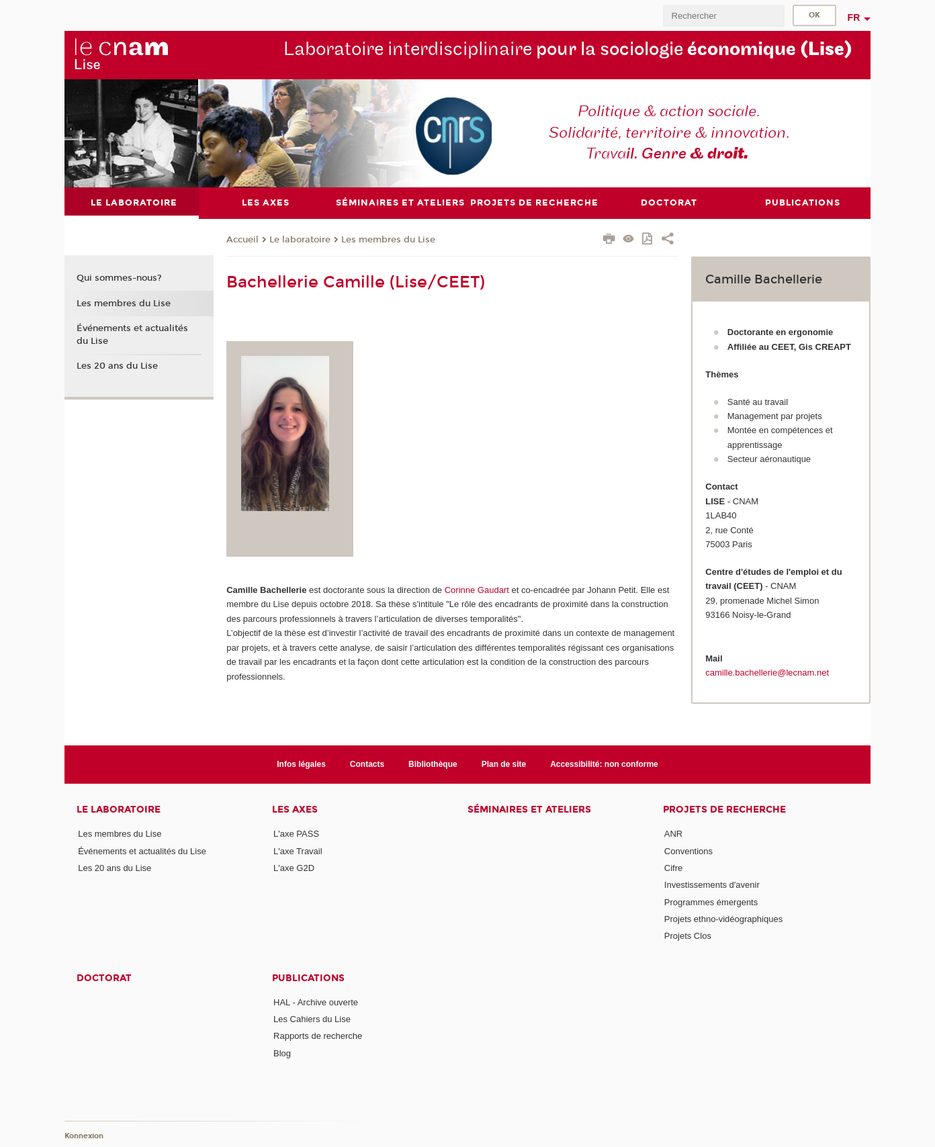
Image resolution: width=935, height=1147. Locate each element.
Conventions (688, 850)
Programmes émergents (711, 902)
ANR (673, 834)
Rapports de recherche (317, 1036)
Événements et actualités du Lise (132, 334)
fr (854, 17)
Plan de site (504, 764)
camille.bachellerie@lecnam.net (767, 673)
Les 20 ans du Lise (117, 366)
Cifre (673, 868)
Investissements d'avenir (712, 885)
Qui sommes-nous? (119, 278)
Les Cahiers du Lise (312, 1018)
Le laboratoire (299, 239)
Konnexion (83, 1135)
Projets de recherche (724, 809)
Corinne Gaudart (477, 590)
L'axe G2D (293, 868)
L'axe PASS (296, 834)
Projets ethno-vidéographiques (723, 919)
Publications (308, 977)
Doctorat (104, 977)
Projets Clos (687, 936)
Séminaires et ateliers (529, 809)
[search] (723, 16)
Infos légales (301, 764)
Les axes (295, 809)
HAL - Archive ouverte (315, 1002)
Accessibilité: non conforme (604, 764)
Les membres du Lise (388, 239)
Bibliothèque (432, 764)
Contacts (367, 764)
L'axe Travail (297, 850)
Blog (282, 1053)
